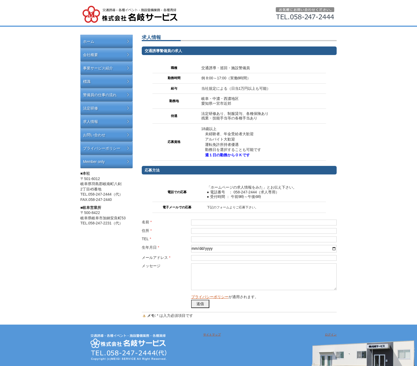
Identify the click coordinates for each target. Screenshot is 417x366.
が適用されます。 (224, 297)
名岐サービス (129, 14)
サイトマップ (212, 334)
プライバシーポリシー (210, 297)
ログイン (331, 334)
